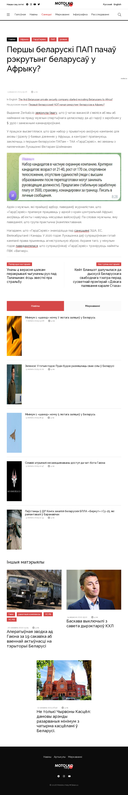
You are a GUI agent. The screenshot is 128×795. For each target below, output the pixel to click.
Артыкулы (60, 756)
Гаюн (10, 614)
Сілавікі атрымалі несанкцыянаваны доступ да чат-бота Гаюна (65, 462)
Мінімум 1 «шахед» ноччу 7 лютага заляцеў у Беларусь (60, 317)
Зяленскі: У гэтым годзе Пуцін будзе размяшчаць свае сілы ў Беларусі (69, 366)
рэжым (63, 39)
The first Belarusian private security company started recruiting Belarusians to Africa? (65, 99)
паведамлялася (27, 246)
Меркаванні (62, 14)
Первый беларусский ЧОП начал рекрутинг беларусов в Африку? (67, 104)
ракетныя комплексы (29, 614)
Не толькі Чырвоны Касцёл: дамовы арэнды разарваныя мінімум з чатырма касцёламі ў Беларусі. (64, 721)
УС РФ (11, 619)
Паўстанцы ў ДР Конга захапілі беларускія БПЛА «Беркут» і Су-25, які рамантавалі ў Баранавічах (69, 513)
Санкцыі (46, 14)
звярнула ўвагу (46, 112)
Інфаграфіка (80, 14)
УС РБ (48, 614)
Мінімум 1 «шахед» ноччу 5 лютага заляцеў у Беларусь (60, 414)
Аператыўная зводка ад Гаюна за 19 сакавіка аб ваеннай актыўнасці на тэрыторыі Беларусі (30, 638)
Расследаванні (100, 14)
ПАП (53, 39)
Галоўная (20, 14)
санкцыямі (81, 230)
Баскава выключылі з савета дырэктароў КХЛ (90, 623)
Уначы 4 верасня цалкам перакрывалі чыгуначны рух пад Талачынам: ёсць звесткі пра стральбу (32, 276)
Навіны (34, 14)
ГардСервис (39, 39)
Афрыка (24, 39)
